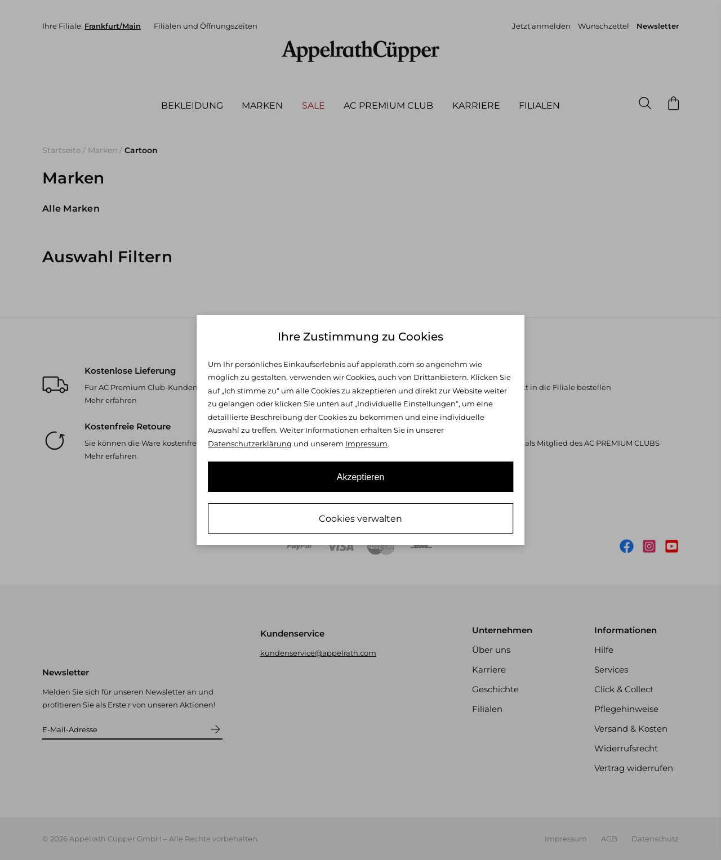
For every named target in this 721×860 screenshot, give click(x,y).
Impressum (366, 443)
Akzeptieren (361, 477)
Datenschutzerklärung (250, 443)
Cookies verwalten (360, 518)
